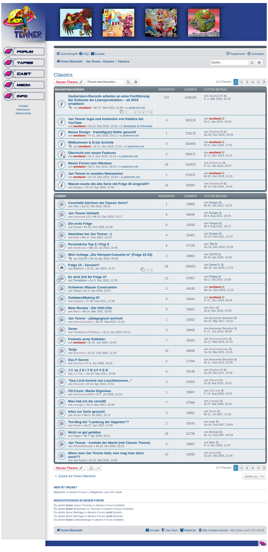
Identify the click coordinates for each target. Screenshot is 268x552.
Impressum (23, 109)
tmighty (78, 301)
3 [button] (247, 82)
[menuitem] (84, 54)
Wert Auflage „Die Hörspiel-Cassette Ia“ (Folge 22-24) (110, 255)
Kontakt (23, 105)
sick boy (214, 390)
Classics (63, 75)
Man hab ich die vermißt (87, 401)
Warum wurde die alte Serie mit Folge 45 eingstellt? (108, 184)
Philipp (213, 276)
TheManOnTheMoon (86, 332)
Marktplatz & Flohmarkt (138, 126)
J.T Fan (78, 373)
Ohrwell (78, 383)
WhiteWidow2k (83, 446)
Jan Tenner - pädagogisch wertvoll (95, 318)
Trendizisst (80, 280)
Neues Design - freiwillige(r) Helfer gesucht (102, 132)
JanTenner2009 (83, 394)
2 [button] (241, 82)
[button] (264, 82)
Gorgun (214, 202)
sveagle (78, 404)
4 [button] (253, 82)
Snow (77, 415)
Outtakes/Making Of (83, 298)
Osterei (78, 363)
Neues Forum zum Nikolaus (90, 163)
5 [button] (258, 82)
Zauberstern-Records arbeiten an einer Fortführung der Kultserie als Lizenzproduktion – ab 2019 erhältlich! (108, 100)
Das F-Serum (78, 360)
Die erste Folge (80, 223)
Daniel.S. (215, 264)
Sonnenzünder (83, 321)
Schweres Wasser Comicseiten (92, 287)
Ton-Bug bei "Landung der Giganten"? (98, 422)
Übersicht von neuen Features (92, 153)
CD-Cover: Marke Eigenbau (89, 391)
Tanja (72, 349)
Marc (76, 311)
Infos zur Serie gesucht (86, 411)
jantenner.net (137, 107)
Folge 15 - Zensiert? (84, 265)
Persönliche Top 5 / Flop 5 (88, 244)
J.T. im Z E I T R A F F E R (88, 370)
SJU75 (83, 258)
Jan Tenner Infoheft (83, 213)
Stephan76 (216, 95)
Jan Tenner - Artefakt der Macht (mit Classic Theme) (109, 443)
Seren (72, 329)
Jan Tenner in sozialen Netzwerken (95, 173)
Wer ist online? (65, 487)
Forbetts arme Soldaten (86, 339)
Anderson (215, 162)
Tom (76, 206)
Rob (76, 237)
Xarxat (213, 452)
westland (85, 107)
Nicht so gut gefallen (84, 432)
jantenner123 (82, 216)
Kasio (77, 425)
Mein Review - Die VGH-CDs (90, 308)
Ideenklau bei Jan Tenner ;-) (90, 234)
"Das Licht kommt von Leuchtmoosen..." (100, 380)
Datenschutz (23, 113)
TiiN (211, 243)
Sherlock (79, 352)
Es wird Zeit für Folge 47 (87, 277)
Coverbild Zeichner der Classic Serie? (98, 203)
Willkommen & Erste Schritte (91, 142)
